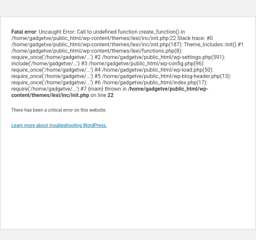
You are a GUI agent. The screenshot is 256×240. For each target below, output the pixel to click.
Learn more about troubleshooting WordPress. (59, 125)
